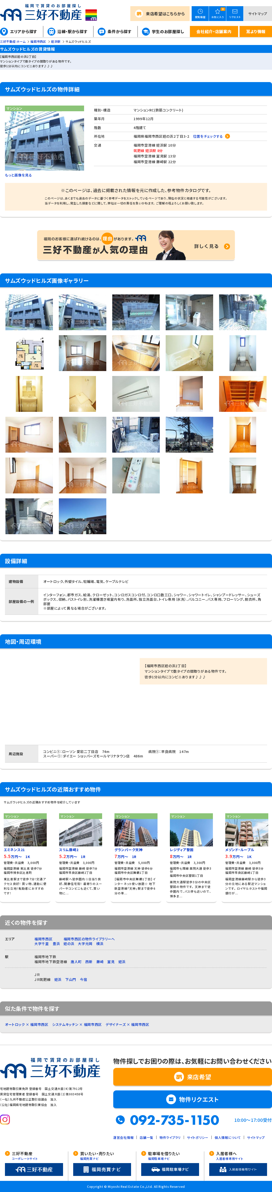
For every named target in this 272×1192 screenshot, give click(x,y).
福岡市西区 (43, 938)
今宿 (83, 979)
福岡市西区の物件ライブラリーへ (89, 938)
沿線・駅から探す (72, 31)
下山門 (70, 979)
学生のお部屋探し (168, 31)
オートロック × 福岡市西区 (26, 1024)
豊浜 (56, 943)
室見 (110, 961)
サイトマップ (257, 13)
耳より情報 (256, 31)
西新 (88, 961)
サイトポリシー (197, 1137)
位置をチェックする (208, 136)
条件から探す (119, 31)
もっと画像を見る (18, 175)
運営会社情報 (123, 1137)
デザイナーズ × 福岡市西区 (127, 1024)
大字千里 (41, 943)
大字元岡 (85, 943)
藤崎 (100, 961)
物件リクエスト (199, 1099)
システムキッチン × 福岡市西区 (77, 1024)
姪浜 (122, 961)
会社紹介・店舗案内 (213, 31)
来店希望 (165, 13)
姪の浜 (69, 943)
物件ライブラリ (170, 1137)
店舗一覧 (146, 1137)
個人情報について (228, 1137)
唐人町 (76, 961)
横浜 (99, 943)
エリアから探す (23, 31)
